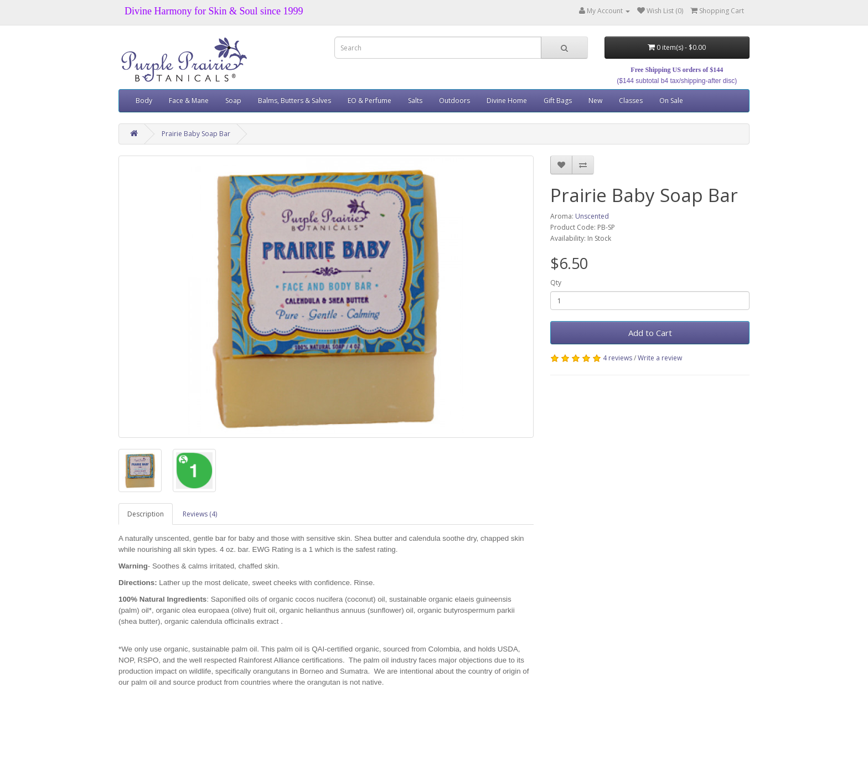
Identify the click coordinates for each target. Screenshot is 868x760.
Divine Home (507, 100)
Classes (631, 100)
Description (145, 514)
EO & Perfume (369, 100)
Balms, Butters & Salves (294, 100)
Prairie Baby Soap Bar (196, 133)
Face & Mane (189, 100)
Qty (555, 282)
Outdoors (454, 100)
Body (144, 100)
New (595, 100)
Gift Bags (558, 100)
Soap (233, 100)
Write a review (660, 358)
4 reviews (617, 358)
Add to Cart (650, 332)
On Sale (671, 100)
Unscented (592, 216)
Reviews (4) (200, 514)
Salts (415, 100)
